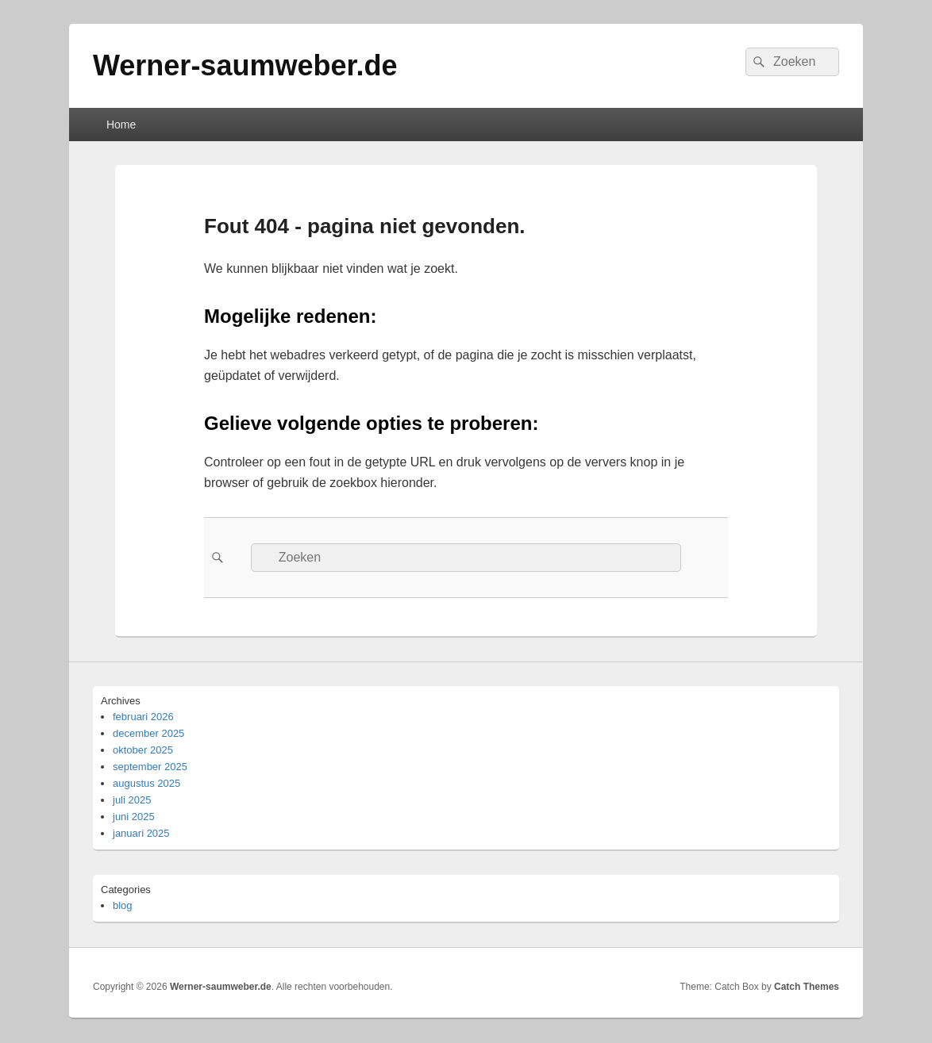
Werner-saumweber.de (245, 65)
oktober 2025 (143, 750)
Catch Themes (806, 986)
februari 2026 (143, 717)
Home (121, 124)
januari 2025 (141, 833)
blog (123, 905)
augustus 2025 (146, 783)
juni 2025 (134, 817)
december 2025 (148, 733)
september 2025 (150, 767)
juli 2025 (132, 800)
